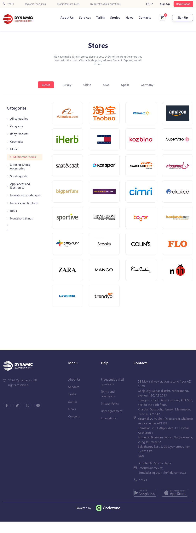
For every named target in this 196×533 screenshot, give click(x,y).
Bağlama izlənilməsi (35, 4)
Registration (183, 3)
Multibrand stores (24, 157)
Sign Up (165, 3)
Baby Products (19, 134)
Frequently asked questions (105, 4)
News (127, 17)
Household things (21, 218)
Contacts (142, 17)
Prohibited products (68, 4)
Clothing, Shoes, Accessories (20, 166)
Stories (113, 17)
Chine (87, 85)
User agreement (111, 422)
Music (14, 149)
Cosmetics (16, 141)
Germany (151, 85)
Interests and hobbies (23, 203)
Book (13, 211)
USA (107, 85)
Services (83, 17)
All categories (19, 118)
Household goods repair (25, 195)
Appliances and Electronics (20, 186)
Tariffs (98, 17)
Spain (128, 85)
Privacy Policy (110, 415)
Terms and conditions (108, 405)
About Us (64, 17)
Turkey (64, 85)
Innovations (109, 430)
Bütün (42, 85)
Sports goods (18, 176)
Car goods (16, 126)
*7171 (8, 4)
